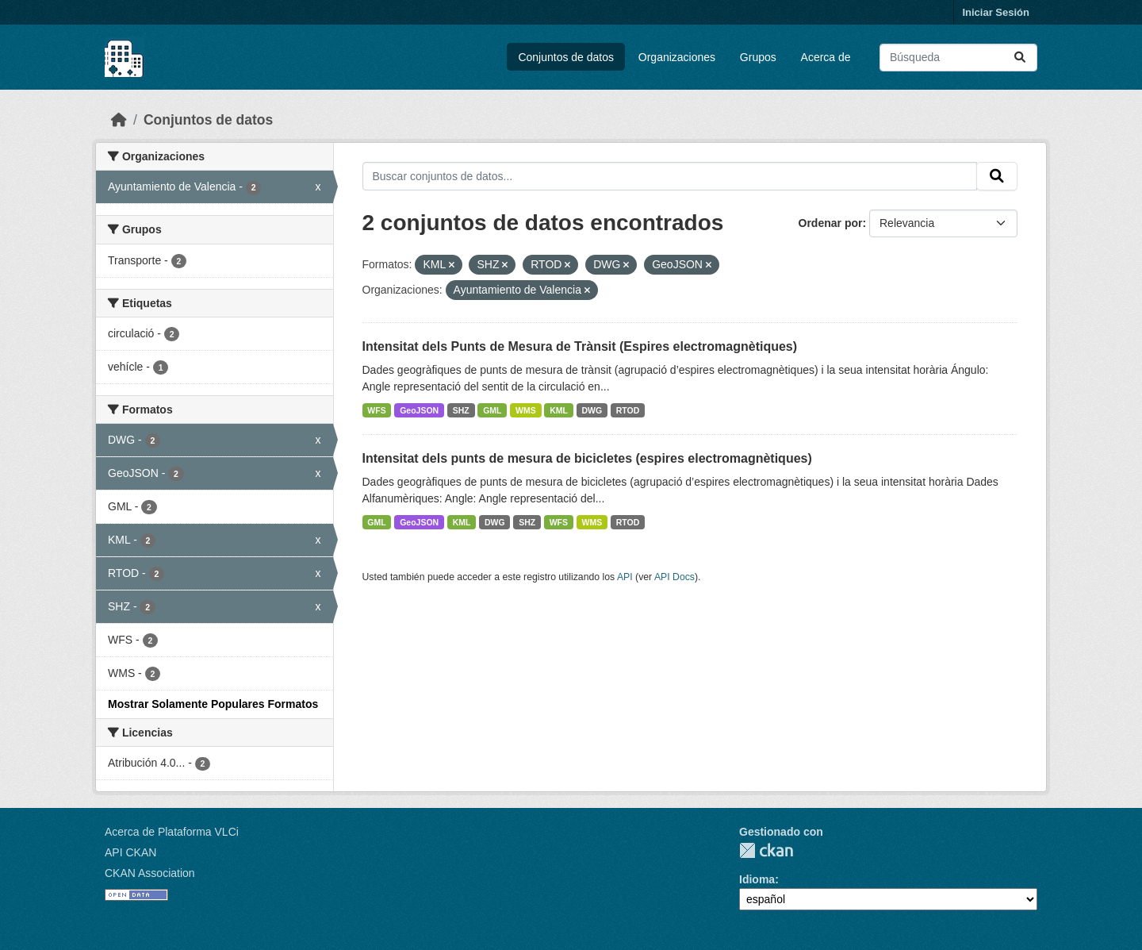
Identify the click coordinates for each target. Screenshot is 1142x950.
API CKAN (130, 852)
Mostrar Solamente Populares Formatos (213, 704)
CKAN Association (150, 873)
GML (492, 410)
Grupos (758, 57)
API (625, 577)
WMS (525, 410)
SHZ (461, 410)
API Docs (674, 577)
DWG (592, 410)
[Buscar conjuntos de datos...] (958, 57)
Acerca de (826, 57)
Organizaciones (676, 57)
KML (559, 410)
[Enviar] (1020, 57)
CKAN (766, 850)
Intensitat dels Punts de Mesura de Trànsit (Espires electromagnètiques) (580, 346)
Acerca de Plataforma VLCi (172, 831)
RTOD (628, 410)
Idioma (757, 879)
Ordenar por (831, 223)
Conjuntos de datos (566, 57)
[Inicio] (119, 120)
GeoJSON (419, 410)
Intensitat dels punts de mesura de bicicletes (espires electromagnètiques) (587, 458)
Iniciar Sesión (995, 12)
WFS (376, 410)
